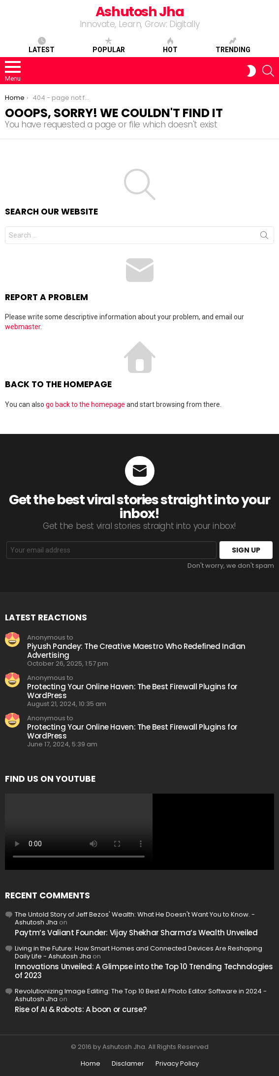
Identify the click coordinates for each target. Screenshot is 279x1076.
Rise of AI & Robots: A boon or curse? (80, 1009)
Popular (109, 45)
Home (90, 1064)
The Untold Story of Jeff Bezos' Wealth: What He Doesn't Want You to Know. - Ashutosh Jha (135, 918)
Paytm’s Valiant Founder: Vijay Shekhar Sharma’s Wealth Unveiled (136, 932)
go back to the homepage (85, 404)
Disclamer (128, 1064)
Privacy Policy (177, 1064)
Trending (233, 45)
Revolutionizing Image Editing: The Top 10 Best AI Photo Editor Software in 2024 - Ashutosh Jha (141, 995)
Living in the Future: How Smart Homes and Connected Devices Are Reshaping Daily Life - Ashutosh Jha (138, 952)
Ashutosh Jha (139, 11)
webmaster (22, 327)
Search (264, 237)
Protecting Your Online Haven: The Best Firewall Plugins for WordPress (132, 691)
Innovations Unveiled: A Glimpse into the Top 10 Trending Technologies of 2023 (144, 971)
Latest (42, 45)
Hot (170, 45)
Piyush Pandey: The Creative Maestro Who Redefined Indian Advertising (136, 650)
